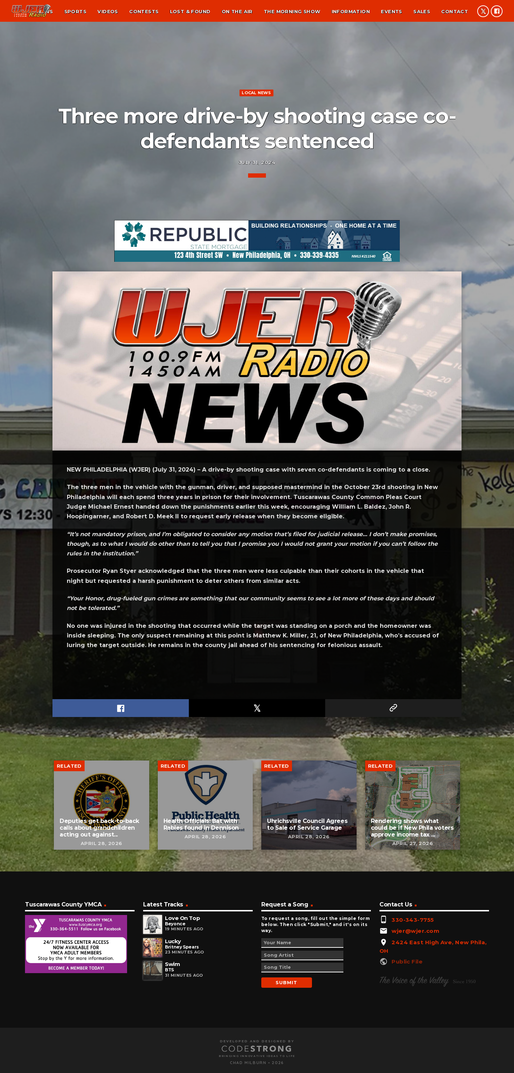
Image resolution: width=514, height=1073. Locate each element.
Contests (143, 11)
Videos (107, 11)
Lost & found (190, 11)
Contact (454, 11)
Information (351, 11)
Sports (75, 11)
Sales (421, 11)
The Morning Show (292, 11)
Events (391, 11)
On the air (237, 11)
